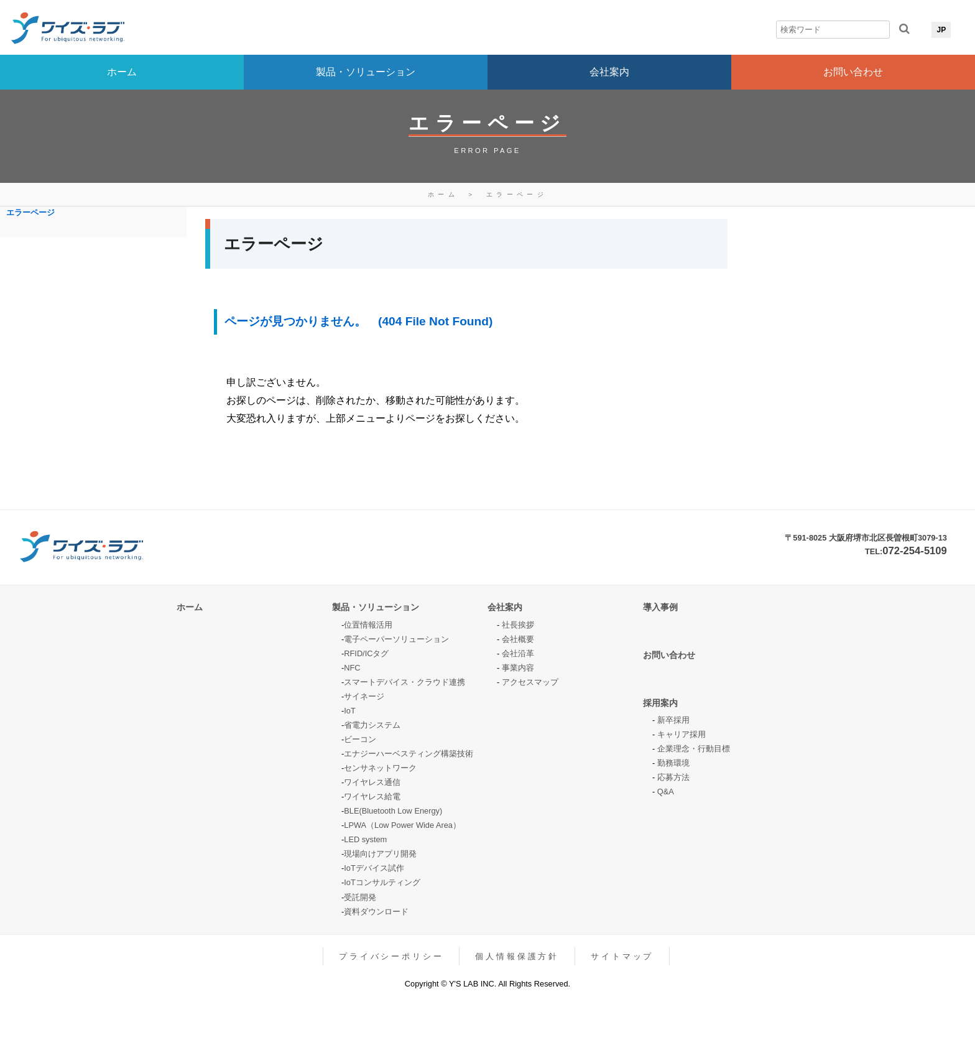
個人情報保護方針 (517, 956)
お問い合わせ (853, 72)
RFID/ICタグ (366, 653)
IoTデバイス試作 (374, 868)
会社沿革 (518, 653)
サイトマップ (622, 956)
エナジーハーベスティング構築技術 (408, 753)
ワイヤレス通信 (372, 782)
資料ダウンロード (376, 911)
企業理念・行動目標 (693, 748)
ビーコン (360, 739)
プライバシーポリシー (391, 956)
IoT (350, 710)
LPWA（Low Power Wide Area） (402, 825)
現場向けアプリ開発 (380, 853)
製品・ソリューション (365, 72)
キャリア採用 (681, 734)
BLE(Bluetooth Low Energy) (393, 810)
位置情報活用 (368, 624)
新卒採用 (673, 720)
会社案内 (609, 72)
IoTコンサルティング (382, 882)
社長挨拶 (518, 624)
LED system (365, 839)
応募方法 (673, 777)
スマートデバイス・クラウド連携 (404, 682)
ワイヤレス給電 (372, 796)
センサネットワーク (380, 768)
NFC (352, 667)
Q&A (665, 791)
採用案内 (660, 703)
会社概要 (518, 639)
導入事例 (660, 607)
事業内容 (518, 667)
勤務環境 (673, 763)
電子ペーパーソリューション (396, 639)
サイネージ (364, 696)
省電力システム (372, 725)
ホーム (122, 72)
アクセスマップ (530, 682)
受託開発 (360, 897)
